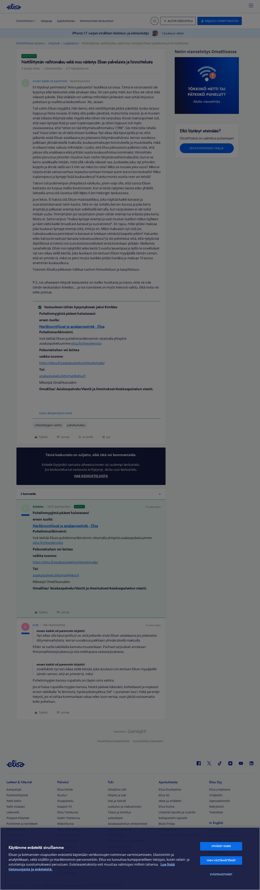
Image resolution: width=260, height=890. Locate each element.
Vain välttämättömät (221, 860)
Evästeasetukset (221, 874)
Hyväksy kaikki (221, 846)
